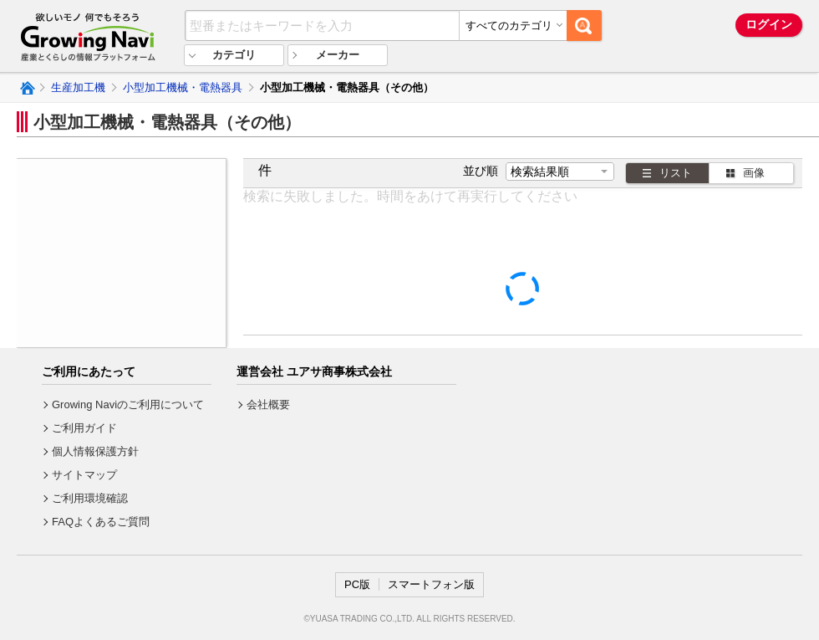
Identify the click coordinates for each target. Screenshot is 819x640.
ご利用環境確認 (90, 498)
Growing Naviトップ (26, 87)
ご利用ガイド (84, 428)
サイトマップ (84, 474)
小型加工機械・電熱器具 (182, 87)
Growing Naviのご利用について (128, 404)
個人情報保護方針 (95, 451)
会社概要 (268, 404)
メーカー (337, 55)
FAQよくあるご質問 (101, 521)
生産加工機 (78, 87)
